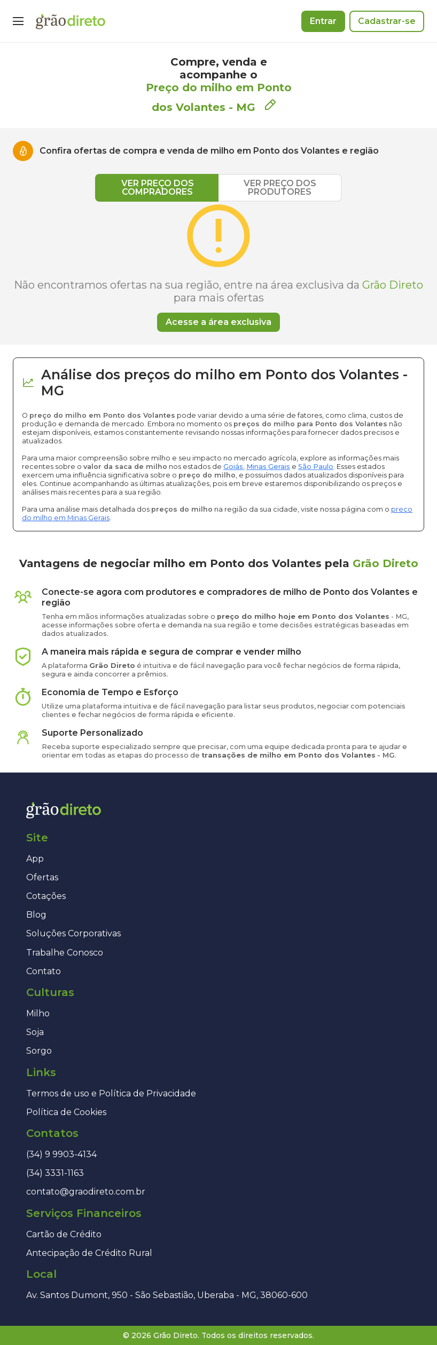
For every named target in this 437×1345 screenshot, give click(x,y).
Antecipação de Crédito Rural (89, 1253)
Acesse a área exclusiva (218, 322)
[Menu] (18, 21)
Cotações (46, 896)
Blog (36, 915)
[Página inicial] (70, 21)
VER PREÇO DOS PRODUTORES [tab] (280, 187)
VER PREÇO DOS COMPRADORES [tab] (157, 187)
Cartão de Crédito (64, 1234)
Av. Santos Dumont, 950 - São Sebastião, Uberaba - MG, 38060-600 (167, 1295)
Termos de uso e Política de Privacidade (111, 1093)
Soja (35, 1032)
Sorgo (39, 1051)
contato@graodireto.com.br (85, 1192)
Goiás (233, 467)
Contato (43, 971)
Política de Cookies (66, 1112)
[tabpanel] (218, 267)
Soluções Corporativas (73, 933)
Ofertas (42, 877)
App (35, 859)
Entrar (323, 21)
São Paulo (315, 467)
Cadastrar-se (387, 21)
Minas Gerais (268, 467)
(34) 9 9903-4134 (61, 1154)
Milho (38, 1013)
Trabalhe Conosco (64, 953)
